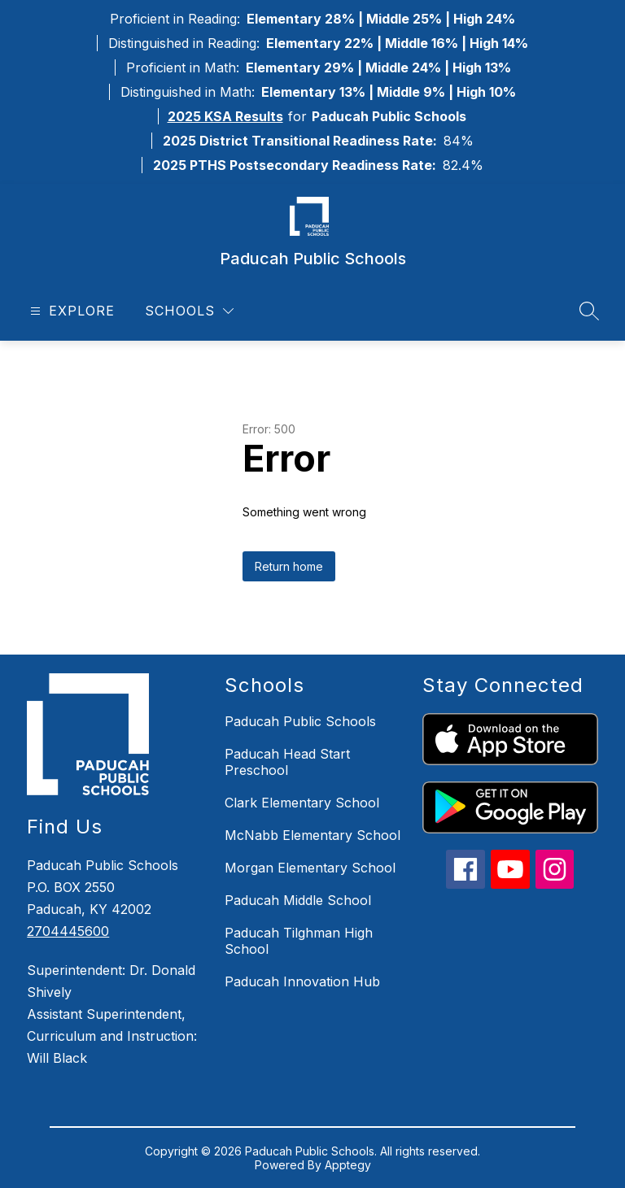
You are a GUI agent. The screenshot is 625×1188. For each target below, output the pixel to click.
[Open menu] (70, 311)
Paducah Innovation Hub (302, 981)
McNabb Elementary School (312, 835)
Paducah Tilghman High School (299, 941)
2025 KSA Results (225, 116)
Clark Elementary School (302, 802)
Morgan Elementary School (310, 867)
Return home (289, 566)
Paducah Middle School (298, 900)
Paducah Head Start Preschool (287, 762)
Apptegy (348, 1165)
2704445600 (68, 931)
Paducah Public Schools (300, 721)
